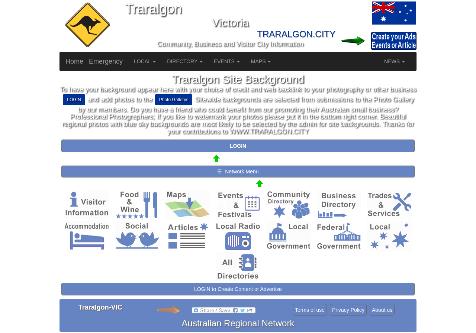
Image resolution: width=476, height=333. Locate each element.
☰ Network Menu (237, 171)
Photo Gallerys (174, 99)
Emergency (106, 61)
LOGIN (74, 99)
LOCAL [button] (145, 61)
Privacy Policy (348, 310)
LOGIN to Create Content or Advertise (238, 289)
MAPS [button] (261, 61)
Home (74, 61)
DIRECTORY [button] (185, 61)
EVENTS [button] (227, 61)
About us (382, 310)
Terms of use (310, 310)
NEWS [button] (394, 61)
